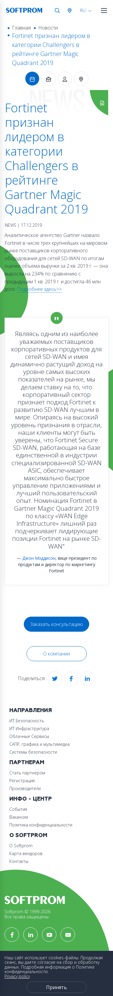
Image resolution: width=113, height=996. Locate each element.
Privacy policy (17, 976)
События (18, 809)
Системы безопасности (33, 752)
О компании (56, 653)
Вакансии (18, 817)
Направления (30, 710)
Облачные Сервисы (29, 736)
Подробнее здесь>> (39, 289)
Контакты (18, 861)
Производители (25, 788)
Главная (21, 27)
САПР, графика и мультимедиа (39, 744)
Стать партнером (27, 773)
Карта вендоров (25, 853)
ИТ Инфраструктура (29, 728)
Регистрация (22, 780)
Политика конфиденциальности (40, 825)
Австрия (70, 10)
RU (83, 10)
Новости (48, 27)
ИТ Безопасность (26, 721)
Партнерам (26, 762)
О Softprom (28, 835)
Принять (56, 987)
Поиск (57, 10)
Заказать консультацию (56, 624)
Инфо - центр (30, 798)
